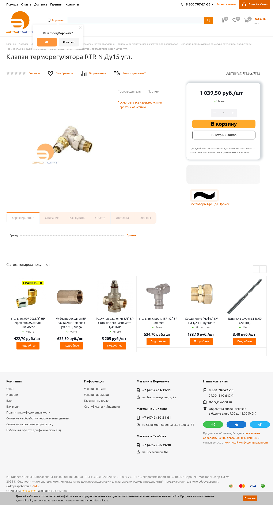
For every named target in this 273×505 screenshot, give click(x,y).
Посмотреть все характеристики (139, 102)
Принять (250, 498)
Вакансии (12, 406)
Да (47, 42)
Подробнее (27, 345)
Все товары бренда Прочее (210, 204)
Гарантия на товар (96, 400)
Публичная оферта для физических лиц (33, 430)
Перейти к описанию (131, 107)
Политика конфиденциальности (28, 412)
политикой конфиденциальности (246, 442)
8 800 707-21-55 (221, 390)
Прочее (131, 235)
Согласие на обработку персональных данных (37, 418)
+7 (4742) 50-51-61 (156, 418)
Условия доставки (96, 394)
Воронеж (58, 20)
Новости (12, 394)
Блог (9, 400)
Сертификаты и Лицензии (102, 406)
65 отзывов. (59, 491)
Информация (94, 381)
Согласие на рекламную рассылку (29, 424)
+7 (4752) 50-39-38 (156, 445)
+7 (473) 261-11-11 (156, 390)
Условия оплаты (95, 388)
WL (35, 486)
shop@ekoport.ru (220, 402)
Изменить (69, 42)
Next (263, 269)
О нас (10, 388)
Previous (256, 269)
